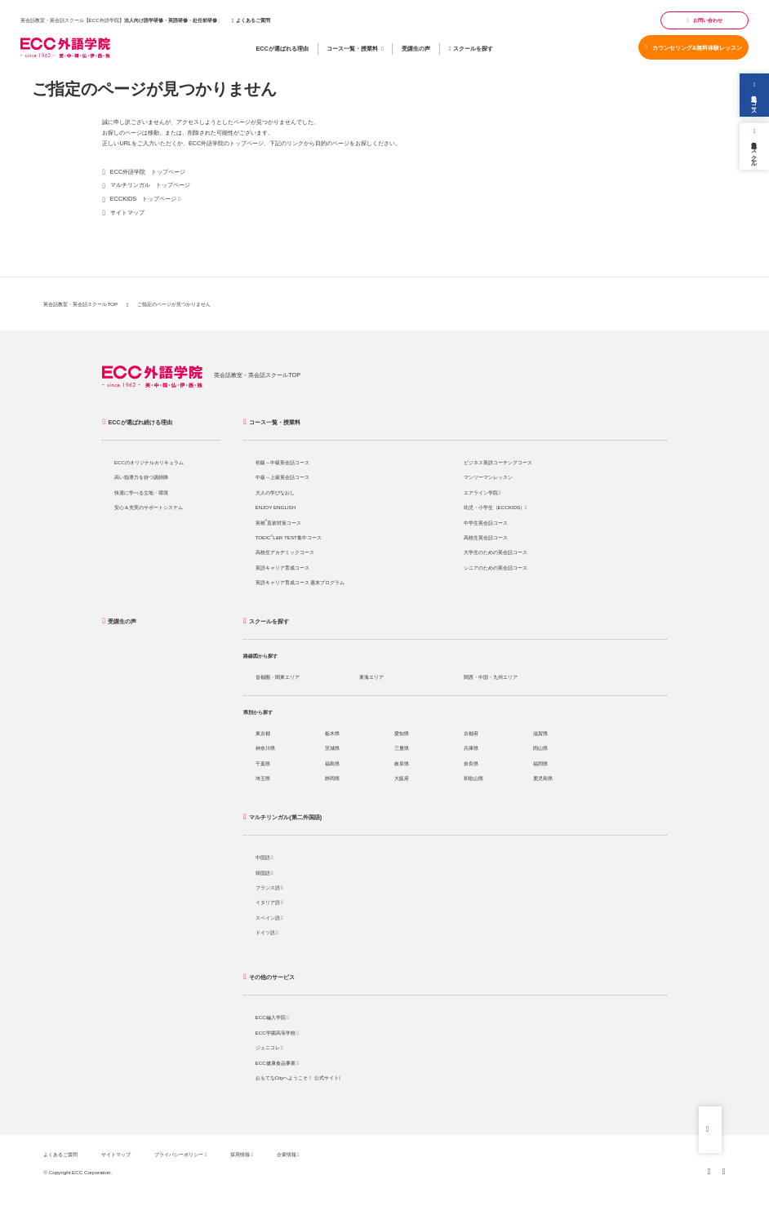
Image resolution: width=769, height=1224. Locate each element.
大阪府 (401, 778)
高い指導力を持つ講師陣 (141, 477)
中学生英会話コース (486, 523)
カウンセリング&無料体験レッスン (694, 47)
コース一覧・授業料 (355, 49)
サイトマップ (127, 212)
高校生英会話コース (486, 537)
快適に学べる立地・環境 (141, 492)
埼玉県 (263, 778)
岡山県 (540, 748)
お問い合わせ (704, 20)
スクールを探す (471, 48)
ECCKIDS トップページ (143, 198)
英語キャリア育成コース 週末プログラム (300, 582)
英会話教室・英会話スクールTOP (80, 304)
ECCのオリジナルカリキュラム (149, 462)
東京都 (263, 733)
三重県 (401, 748)
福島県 (332, 763)
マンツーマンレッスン (488, 477)
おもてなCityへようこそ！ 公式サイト (298, 1077)
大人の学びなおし (275, 492)
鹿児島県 (543, 778)
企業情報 (288, 1154)
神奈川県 (265, 748)
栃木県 (332, 733)
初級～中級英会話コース (282, 462)
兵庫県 (471, 748)
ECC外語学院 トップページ (147, 171)
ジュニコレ (269, 1047)
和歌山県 (473, 778)
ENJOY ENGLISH (276, 507)
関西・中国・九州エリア (491, 677)
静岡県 (332, 778)
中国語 (264, 857)
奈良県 (471, 763)
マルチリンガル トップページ (150, 184)
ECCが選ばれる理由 (282, 48)
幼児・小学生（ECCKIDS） (495, 507)
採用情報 (241, 1154)
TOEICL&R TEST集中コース (289, 537)
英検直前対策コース (279, 523)
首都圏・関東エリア (278, 677)
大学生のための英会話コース (495, 552)
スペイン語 (269, 917)
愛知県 (401, 733)
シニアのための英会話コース (495, 567)
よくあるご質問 (251, 20)
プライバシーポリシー (180, 1154)
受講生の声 (416, 48)
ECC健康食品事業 (277, 1063)
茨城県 (332, 748)
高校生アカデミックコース (285, 552)
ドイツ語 (267, 932)
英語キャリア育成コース (282, 567)
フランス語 (269, 887)
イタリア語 (269, 902)
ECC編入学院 (272, 1017)
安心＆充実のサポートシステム (148, 507)
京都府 (471, 733)
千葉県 (263, 763)
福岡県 (540, 763)
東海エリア (371, 677)
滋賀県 (540, 733)
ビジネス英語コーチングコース (498, 462)
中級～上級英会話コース (282, 477)
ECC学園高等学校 (277, 1033)
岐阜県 (401, 763)
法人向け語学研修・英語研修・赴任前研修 (170, 20)
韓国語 (264, 873)
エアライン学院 (482, 492)
